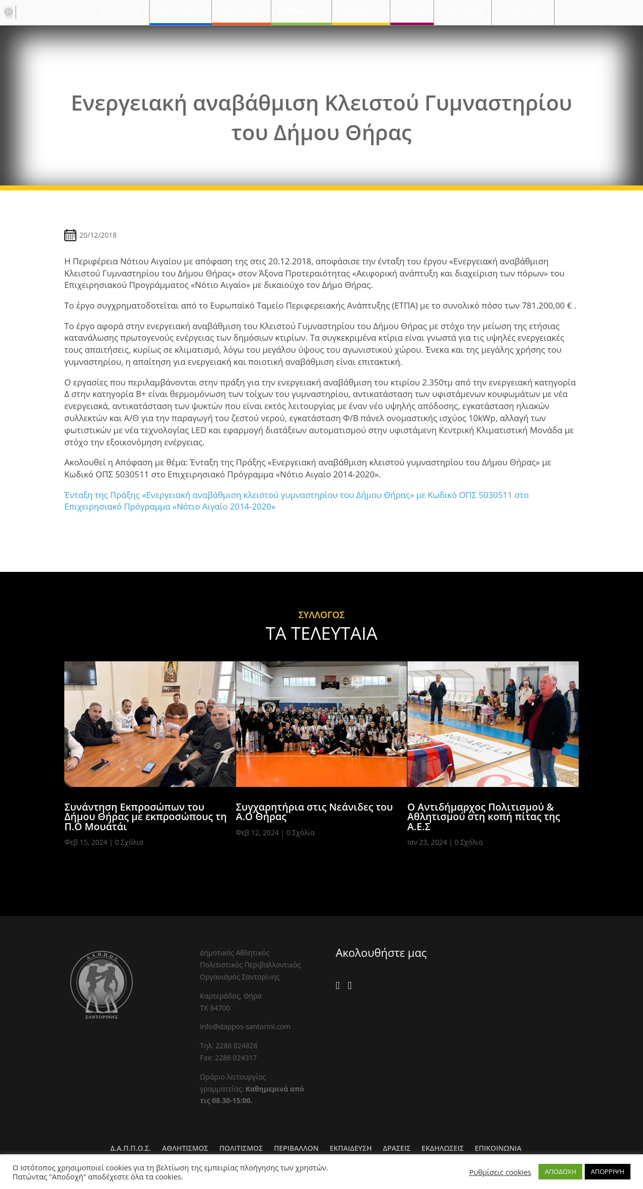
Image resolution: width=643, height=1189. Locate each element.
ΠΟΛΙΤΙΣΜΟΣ (241, 11)
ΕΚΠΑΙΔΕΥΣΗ (361, 11)
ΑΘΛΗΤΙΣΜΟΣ (181, 11)
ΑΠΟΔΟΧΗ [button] (560, 1171)
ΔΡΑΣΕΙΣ (411, 11)
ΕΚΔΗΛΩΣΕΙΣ (463, 11)
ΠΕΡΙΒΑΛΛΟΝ (301, 11)
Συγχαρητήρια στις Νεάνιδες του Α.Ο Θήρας (314, 812)
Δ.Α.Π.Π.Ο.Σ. (121, 11)
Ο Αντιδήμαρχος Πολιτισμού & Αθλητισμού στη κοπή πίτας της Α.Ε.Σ (483, 816)
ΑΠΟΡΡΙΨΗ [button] (607, 1171)
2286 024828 (237, 1045)
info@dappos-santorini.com (245, 1026)
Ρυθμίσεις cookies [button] (500, 1171)
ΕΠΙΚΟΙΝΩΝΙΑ (523, 11)
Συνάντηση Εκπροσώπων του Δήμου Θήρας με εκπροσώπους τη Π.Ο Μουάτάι (145, 816)
